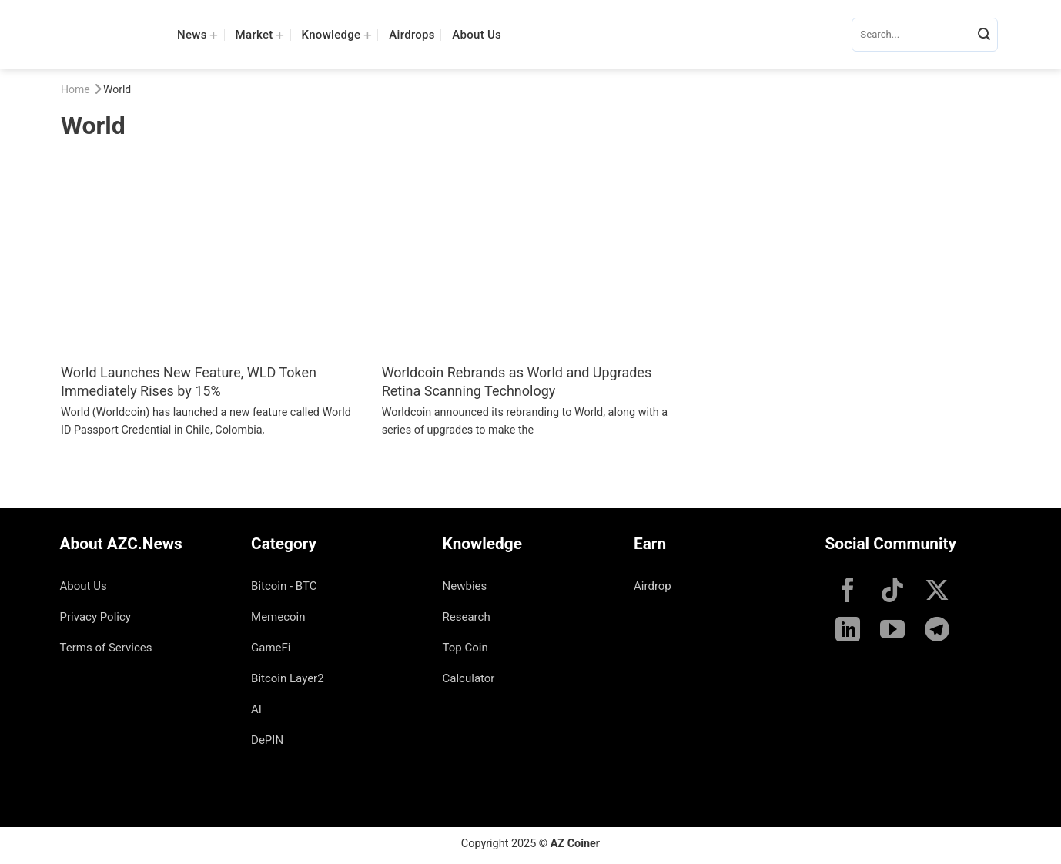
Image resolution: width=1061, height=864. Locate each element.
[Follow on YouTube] (892, 631)
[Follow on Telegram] (937, 631)
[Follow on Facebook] (847, 592)
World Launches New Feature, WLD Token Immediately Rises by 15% (188, 381)
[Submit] (984, 35)
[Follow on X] (937, 592)
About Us (476, 35)
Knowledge (337, 34)
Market (260, 34)
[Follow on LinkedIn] (847, 631)
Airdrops (412, 35)
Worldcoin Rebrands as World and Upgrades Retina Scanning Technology (517, 381)
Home (75, 89)
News (197, 34)
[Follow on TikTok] (892, 592)
